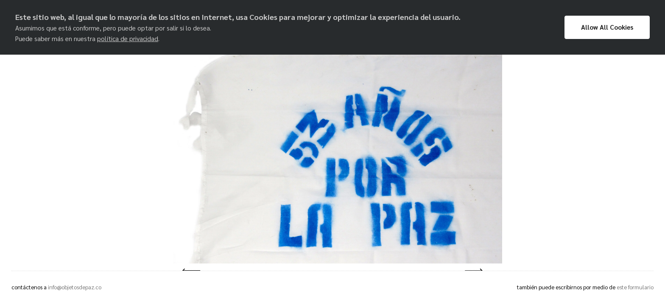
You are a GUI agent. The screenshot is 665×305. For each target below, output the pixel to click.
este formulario (635, 287)
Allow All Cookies (607, 27)
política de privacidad (127, 38)
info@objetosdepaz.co (74, 287)
